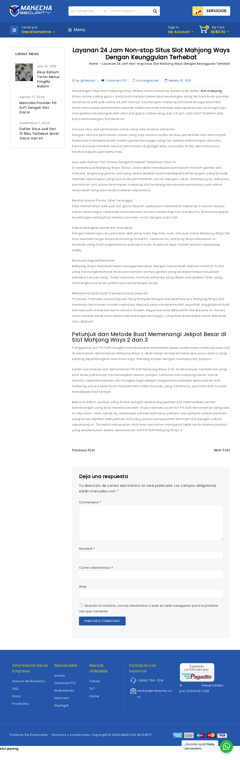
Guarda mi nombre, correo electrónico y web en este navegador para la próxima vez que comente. (148, 611)
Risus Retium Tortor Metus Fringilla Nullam (48, 79)
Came (94, 699)
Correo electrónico (96, 570)
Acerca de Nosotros (28, 684)
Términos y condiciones (70, 737)
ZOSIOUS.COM (197, 694)
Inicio (16, 699)
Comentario (90, 502)
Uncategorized (147, 80)
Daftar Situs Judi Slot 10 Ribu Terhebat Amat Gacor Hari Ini (39, 134)
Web (83, 589)
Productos (20, 706)
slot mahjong (211, 91)
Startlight (61, 708)
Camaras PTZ (65, 686)
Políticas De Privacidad (29, 737)
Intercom (61, 701)
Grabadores (64, 693)
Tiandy (94, 684)
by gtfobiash (86, 80)
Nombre (87, 551)
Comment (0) (116, 80)
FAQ (15, 691)
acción (59, 678)
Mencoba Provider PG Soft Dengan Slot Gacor (38, 108)
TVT (92, 691)
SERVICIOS (216, 11)
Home (93, 64)
